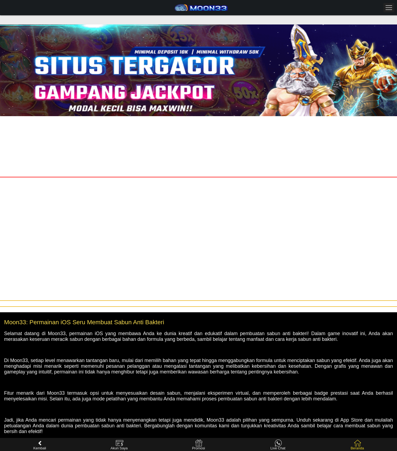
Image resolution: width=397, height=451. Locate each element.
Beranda (357, 445)
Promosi (198, 445)
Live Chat (278, 445)
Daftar (298, 121)
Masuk (99, 121)
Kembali (39, 445)
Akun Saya (119, 445)
